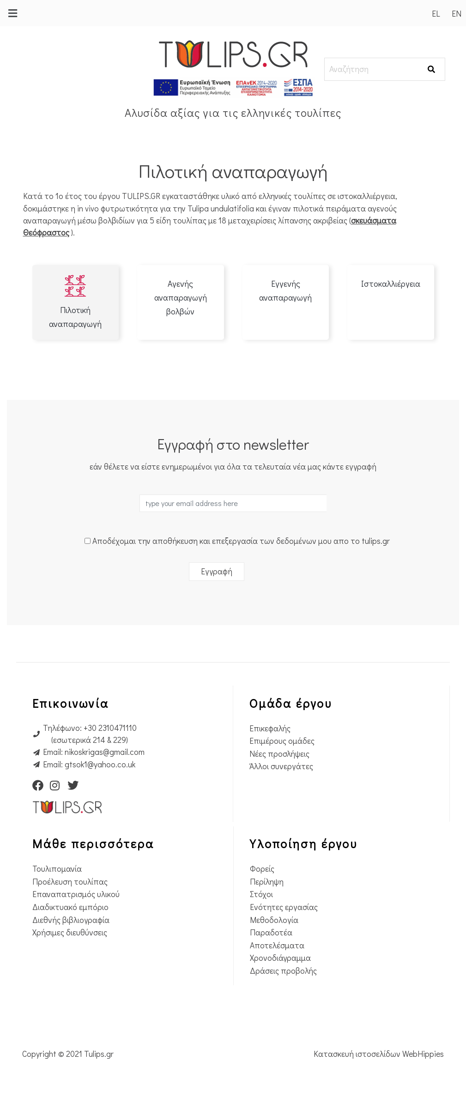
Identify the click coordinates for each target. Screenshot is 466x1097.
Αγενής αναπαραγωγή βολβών (180, 297)
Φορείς (262, 868)
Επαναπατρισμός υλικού (76, 894)
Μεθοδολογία (274, 920)
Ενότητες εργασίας (284, 907)
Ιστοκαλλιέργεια (390, 283)
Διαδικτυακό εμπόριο (70, 907)
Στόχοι (261, 894)
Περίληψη (267, 881)
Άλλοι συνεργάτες (281, 766)
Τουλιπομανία (57, 868)
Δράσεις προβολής (283, 970)
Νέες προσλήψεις (279, 753)
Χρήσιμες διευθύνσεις (69, 932)
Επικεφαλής (269, 728)
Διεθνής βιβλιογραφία (70, 920)
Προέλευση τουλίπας (70, 881)
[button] (12, 13)
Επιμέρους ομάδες (282, 740)
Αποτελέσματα (277, 945)
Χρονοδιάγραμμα (280, 957)
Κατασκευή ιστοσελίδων (358, 1054)
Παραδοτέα (271, 932)
